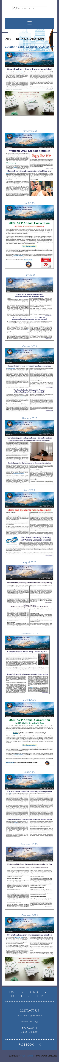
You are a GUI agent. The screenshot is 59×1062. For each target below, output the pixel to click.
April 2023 (29, 203)
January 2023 (29, 131)
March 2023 (29, 699)
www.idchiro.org (29, 1021)
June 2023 (29, 772)
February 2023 (29, 418)
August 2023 (29, 562)
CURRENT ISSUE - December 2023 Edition (29, 47)
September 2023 (29, 844)
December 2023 (29, 915)
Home (12, 992)
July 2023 (29, 275)
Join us (34, 992)
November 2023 (29, 633)
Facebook (26, 1044)
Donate (17, 996)
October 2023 (29, 346)
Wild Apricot (26, 1055)
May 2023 (29, 490)
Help (39, 996)
